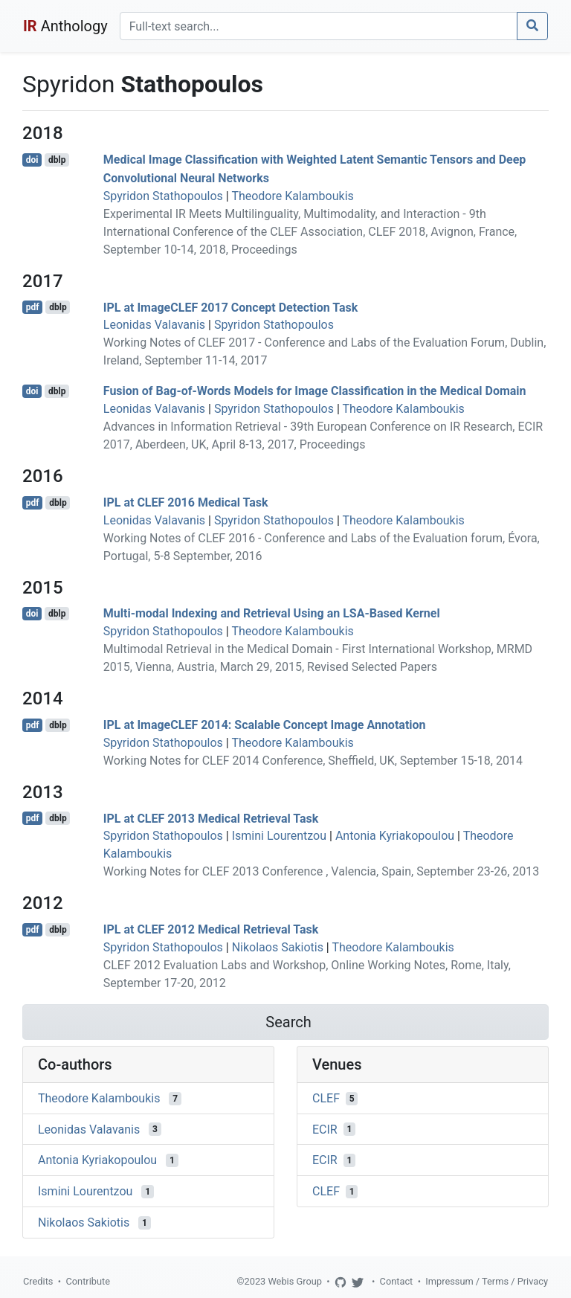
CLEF (326, 1098)
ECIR (325, 1129)
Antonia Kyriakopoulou (394, 836)
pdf (32, 307)
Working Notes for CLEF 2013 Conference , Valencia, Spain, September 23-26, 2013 (321, 871)
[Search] (318, 26)
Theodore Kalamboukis (292, 196)
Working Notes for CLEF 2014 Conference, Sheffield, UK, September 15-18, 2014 (313, 761)
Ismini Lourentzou (279, 836)
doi (32, 160)
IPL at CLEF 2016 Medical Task (185, 502)
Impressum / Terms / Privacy (486, 1281)
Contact (396, 1281)
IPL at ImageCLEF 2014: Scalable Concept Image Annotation (264, 725)
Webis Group (295, 1281)
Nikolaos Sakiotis (277, 947)
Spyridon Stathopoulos (163, 196)
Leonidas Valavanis (154, 325)
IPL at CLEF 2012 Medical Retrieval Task (211, 929)
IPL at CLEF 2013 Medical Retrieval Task (211, 818)
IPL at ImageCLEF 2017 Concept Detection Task (230, 307)
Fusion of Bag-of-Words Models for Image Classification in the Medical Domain (314, 391)
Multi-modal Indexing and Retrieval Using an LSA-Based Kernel (271, 613)
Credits (38, 1281)
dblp (56, 160)
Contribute (87, 1281)
